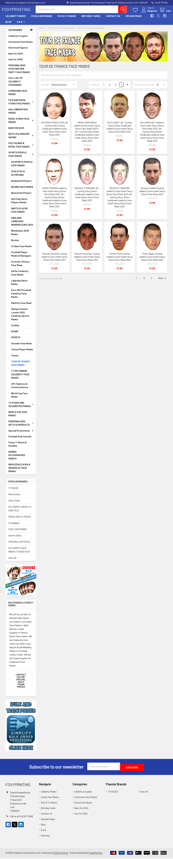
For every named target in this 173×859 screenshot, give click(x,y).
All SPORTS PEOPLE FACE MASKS (22, 166)
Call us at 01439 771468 (21, 817)
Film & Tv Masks (67, 18)
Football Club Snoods (19, 439)
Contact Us (113, 18)
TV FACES (13, 490)
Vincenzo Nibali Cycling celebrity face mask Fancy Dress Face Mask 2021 (152, 193)
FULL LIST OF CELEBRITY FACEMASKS (15, 84)
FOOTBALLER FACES (19, 544)
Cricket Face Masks (21, 249)
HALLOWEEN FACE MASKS (18, 114)
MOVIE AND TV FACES (19, 519)
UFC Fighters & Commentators (19, 388)
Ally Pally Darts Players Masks (19, 203)
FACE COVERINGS (17, 531)
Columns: (95, 87)
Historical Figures (18, 50)
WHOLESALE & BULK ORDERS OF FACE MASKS (19, 470)
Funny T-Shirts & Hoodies (17, 447)
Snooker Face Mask (21, 346)
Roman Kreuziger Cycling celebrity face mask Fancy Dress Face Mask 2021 (87, 259)
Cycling (15, 328)
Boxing (15, 242)
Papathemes (95, 854)
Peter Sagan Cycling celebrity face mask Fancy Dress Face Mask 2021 (152, 259)
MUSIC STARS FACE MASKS (21, 123)
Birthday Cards (91, 18)
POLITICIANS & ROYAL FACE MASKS (21, 147)
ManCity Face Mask (21, 305)
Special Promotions (21, 433)
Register (149, 12)
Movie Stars (14, 496)
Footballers (14, 525)
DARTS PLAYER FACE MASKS (19, 213)
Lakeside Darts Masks (19, 285)
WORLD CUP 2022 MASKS (17, 416)
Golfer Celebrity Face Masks (19, 275)
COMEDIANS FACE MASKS (17, 95)
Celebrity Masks (15, 18)
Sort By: (45, 87)
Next (162, 281)
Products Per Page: (145, 87)
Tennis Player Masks (22, 352)
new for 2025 (15, 62)
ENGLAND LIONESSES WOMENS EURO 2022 (22, 224)
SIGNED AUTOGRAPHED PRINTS (16, 458)
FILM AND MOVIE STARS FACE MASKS (21, 104)
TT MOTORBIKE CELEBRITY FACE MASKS (20, 377)
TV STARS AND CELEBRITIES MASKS (21, 407)
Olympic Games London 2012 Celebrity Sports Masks (20, 316)
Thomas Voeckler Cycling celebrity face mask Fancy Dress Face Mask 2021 (54, 259)
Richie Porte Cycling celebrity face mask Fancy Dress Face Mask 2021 (119, 259)
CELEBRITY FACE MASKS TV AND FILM (19, 552)
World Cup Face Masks (19, 398)
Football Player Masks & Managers (21, 257)
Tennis (14, 358)
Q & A (21, 24)
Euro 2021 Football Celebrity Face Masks (21, 296)
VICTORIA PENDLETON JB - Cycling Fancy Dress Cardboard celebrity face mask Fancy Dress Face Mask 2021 (54, 131)
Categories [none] (15, 32)
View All (12, 560)
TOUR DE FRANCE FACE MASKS (20, 366)
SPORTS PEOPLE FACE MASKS (20, 157)
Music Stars (14, 503)
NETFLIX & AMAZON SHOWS (21, 138)
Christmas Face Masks (20, 44)
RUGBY (15, 334)
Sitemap (45, 837)
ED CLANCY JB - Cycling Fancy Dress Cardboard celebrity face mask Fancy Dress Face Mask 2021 (119, 130)
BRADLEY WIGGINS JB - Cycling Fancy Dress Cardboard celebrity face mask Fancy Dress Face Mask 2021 (87, 196)
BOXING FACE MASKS (22, 189)
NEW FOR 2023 (16, 130)
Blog (8, 24)
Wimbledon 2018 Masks (20, 235)
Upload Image (133, 18)
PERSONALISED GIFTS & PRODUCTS (21, 426)
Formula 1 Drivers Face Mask (20, 266)
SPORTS (15, 340)
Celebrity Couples (18, 38)
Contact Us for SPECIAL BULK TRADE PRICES (21, 683)
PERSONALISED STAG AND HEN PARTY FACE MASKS (21, 71)
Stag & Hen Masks (41, 18)
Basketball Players (21, 183)
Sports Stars (14, 538)
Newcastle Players (21, 195)
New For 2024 (15, 56)
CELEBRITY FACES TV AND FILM (19, 511)
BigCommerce (61, 854)
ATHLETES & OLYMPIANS (18, 176)
